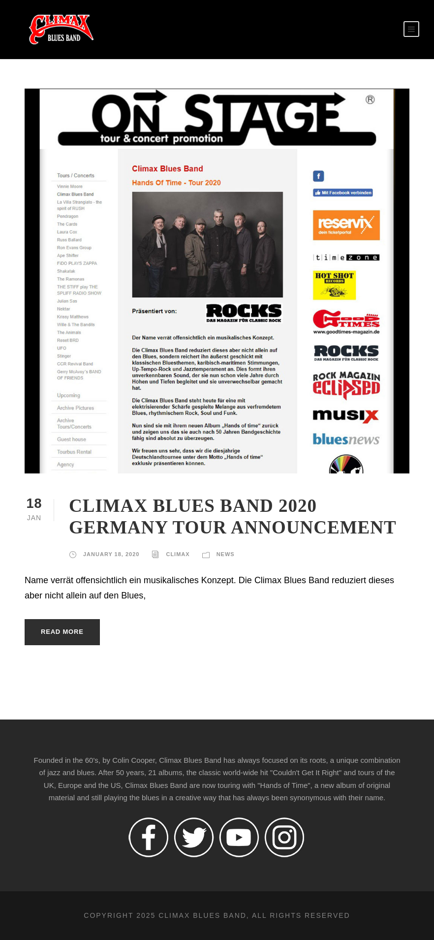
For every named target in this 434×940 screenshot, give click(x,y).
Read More (62, 631)
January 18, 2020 (111, 554)
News (226, 554)
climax (177, 554)
